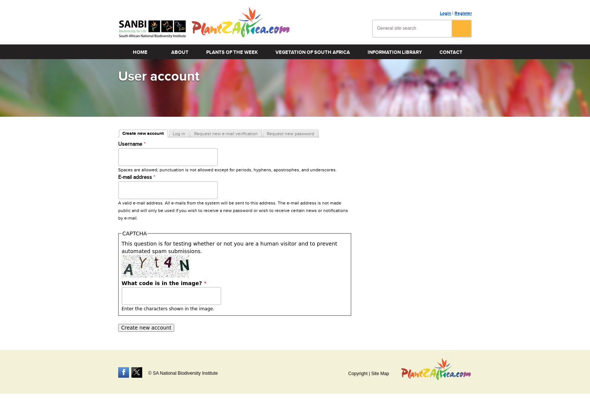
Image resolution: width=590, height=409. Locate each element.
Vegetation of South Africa (312, 52)
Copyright (357, 373)
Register (463, 13)
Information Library (395, 52)
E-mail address (136, 177)
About (180, 52)
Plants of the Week (232, 52)
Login (445, 13)
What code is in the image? (164, 283)
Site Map (380, 373)
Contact (450, 52)
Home (140, 52)
